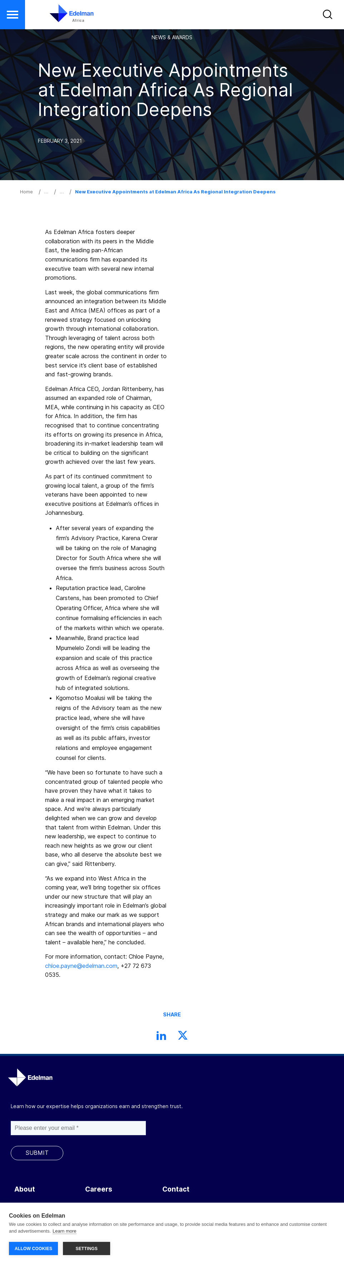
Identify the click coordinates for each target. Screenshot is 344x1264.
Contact (176, 1189)
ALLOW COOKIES (33, 1248)
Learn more (64, 1231)
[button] (328, 16)
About (24, 1189)
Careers (98, 1189)
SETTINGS (86, 1248)
